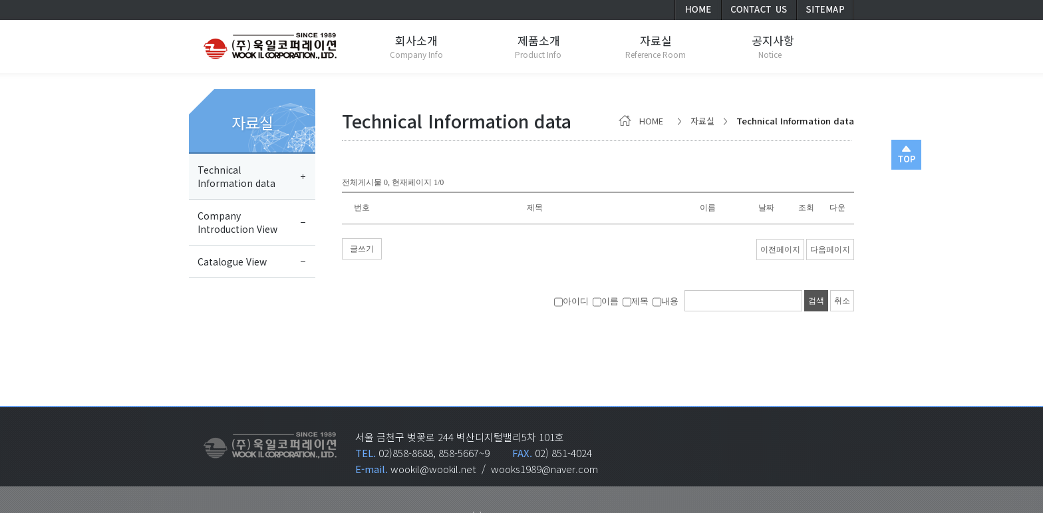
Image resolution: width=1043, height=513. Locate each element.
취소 (842, 300)
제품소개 (539, 40)
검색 (816, 300)
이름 (606, 301)
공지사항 (773, 40)
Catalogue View (232, 261)
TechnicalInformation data (236, 176)
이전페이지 (780, 249)
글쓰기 (362, 249)
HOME (644, 120)
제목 (636, 301)
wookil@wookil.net (433, 469)
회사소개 (416, 40)
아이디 (571, 301)
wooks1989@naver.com (544, 469)
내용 (665, 301)
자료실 (252, 122)
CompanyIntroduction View (237, 222)
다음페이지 (830, 249)
